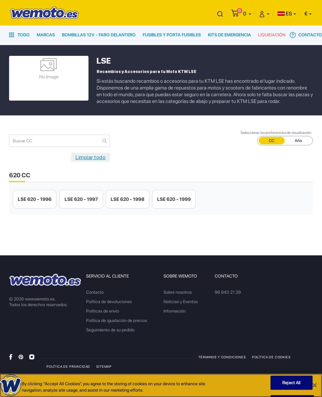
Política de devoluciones (109, 301)
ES (285, 13)
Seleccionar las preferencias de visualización (276, 133)
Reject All (291, 382)
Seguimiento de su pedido (110, 329)
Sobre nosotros (178, 292)
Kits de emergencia (229, 34)
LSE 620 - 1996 (34, 199)
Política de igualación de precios (116, 320)
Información (175, 311)
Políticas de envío (102, 311)
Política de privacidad (68, 366)
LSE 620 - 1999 (174, 199)
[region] (161, 385)
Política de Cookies (271, 357)
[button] (247, 13)
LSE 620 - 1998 (127, 199)
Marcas (46, 34)
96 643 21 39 (228, 292)
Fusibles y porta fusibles (172, 34)
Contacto (306, 35)
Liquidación (271, 34)
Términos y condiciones (222, 357)
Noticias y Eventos (181, 301)
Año (298, 140)
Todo (19, 34)
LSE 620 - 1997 (81, 199)
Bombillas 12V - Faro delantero (99, 34)
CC (271, 140)
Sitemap (104, 366)
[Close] (314, 385)
